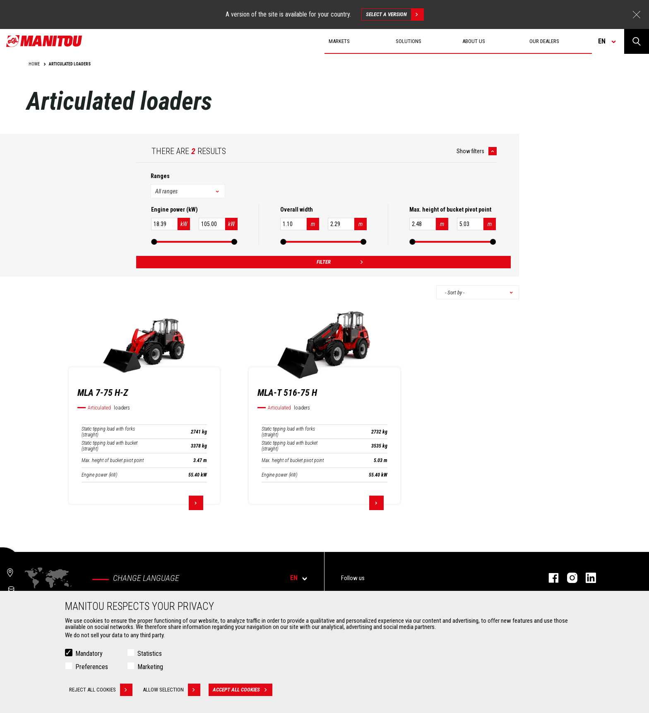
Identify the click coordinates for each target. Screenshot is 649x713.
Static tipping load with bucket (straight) (109, 446)
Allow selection (171, 690)
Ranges (160, 176)
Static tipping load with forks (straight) (108, 432)
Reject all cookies (100, 690)
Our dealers (544, 41)
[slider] (154, 242)
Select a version (394, 14)
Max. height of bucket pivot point (113, 460)
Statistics (149, 654)
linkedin (586, 578)
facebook (549, 578)
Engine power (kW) (99, 475)
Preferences (91, 667)
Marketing (150, 667)
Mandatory (89, 654)
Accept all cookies (242, 690)
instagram (568, 578)
